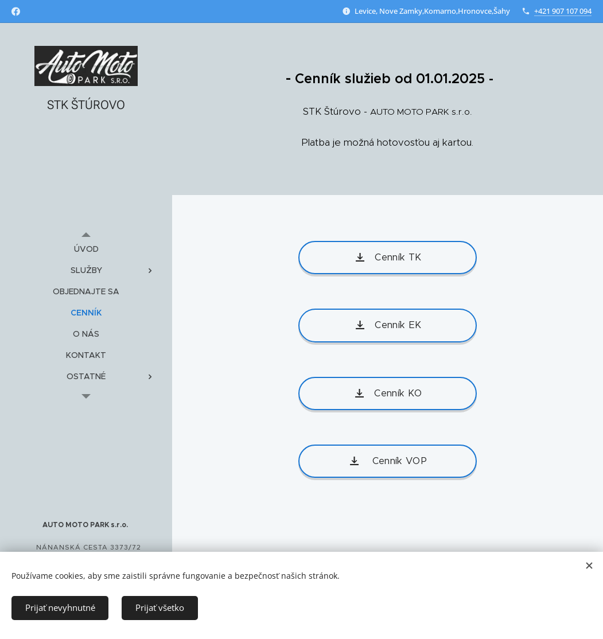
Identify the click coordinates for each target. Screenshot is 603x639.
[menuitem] (86, 249)
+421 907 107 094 (563, 11)
